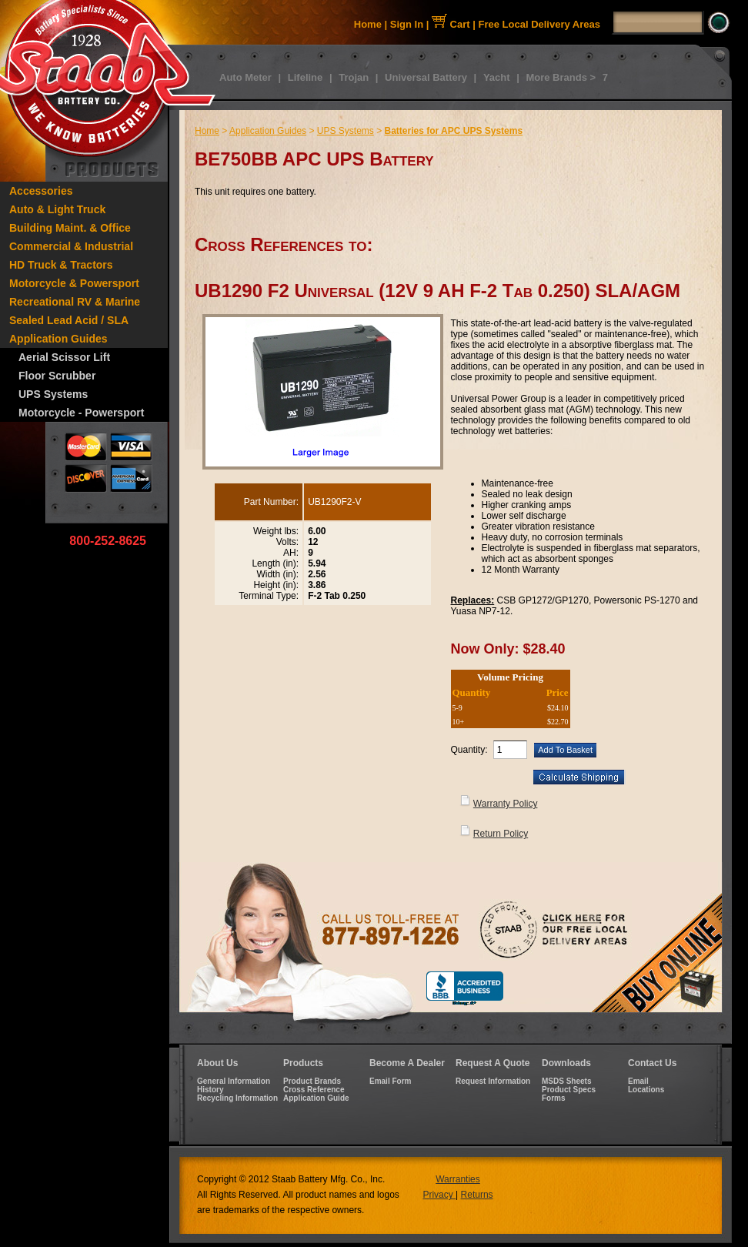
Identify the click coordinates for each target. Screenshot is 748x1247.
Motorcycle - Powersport (81, 412)
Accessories (41, 191)
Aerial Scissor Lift (64, 357)
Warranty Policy (505, 803)
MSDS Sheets (566, 1081)
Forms (554, 1098)
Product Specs (569, 1089)
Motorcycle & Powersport (74, 283)
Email (638, 1081)
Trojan (354, 77)
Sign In (406, 24)
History (210, 1089)
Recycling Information (237, 1098)
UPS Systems (53, 394)
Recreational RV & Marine (74, 302)
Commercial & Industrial (71, 246)
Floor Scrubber (56, 375)
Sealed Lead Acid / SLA (69, 320)
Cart (451, 24)
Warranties (458, 1179)
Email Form (390, 1081)
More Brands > (561, 77)
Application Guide (316, 1098)
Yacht (496, 77)
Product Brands (312, 1081)
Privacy (439, 1194)
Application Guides (58, 339)
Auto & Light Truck (57, 209)
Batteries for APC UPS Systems (453, 130)
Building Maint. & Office (70, 228)
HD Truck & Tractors (61, 265)
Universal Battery (426, 77)
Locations (646, 1089)
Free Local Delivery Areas (540, 24)
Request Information (493, 1081)
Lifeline (305, 77)
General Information (233, 1081)
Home (368, 24)
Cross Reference (313, 1089)
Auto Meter (245, 77)
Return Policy (500, 833)
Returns (477, 1194)
